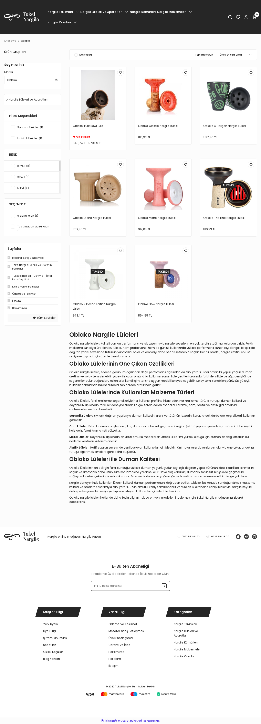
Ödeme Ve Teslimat (122, 624)
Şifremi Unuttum (55, 638)
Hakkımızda (116, 652)
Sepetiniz (49, 645)
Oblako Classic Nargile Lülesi (158, 126)
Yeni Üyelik (50, 624)
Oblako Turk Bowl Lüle (88, 126)
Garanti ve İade (119, 645)
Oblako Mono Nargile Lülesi (157, 218)
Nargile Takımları (185, 624)
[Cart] (254, 17)
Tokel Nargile (206, 498)
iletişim (113, 666)
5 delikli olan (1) (28, 217)
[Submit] (164, 586)
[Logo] (21, 17)
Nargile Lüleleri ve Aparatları (186, 633)
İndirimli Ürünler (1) (30, 139)
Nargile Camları (184, 656)
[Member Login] (246, 17)
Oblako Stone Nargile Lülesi (92, 218)
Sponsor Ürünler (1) (30, 128)
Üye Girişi (49, 631)
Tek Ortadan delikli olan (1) (34, 230)
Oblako (25, 41)
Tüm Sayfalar (44, 319)
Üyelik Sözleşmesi (120, 638)
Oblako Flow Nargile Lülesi (156, 304)
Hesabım (114, 659)
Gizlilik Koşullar (53, 652)
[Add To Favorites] (120, 72)
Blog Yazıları (51, 659)
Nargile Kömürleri (186, 642)
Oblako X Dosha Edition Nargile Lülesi (94, 306)
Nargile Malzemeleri (187, 649)
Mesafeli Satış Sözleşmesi (126, 631)
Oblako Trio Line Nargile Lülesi (223, 218)
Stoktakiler (85, 55)
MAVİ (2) (23, 189)
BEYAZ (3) (24, 167)
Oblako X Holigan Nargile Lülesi (224, 126)
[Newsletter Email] (130, 586)
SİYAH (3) (23, 178)
